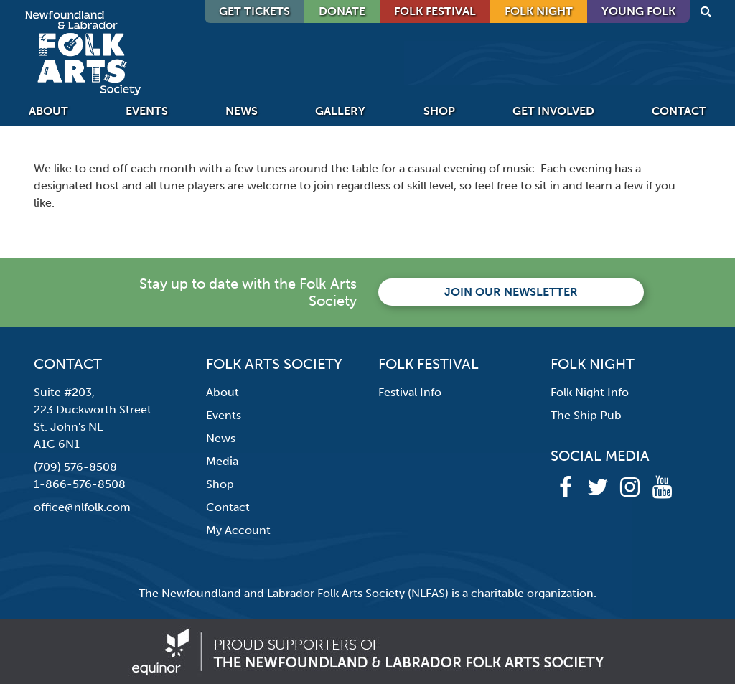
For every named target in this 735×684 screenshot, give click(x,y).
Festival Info (409, 392)
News (241, 111)
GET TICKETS (254, 11)
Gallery (340, 111)
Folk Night (539, 11)
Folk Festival (435, 11)
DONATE (342, 11)
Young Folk (638, 11)
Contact (679, 111)
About (48, 111)
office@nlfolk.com (82, 507)
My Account (238, 530)
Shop (439, 111)
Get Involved (553, 111)
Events (147, 111)
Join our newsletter (511, 292)
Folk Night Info (590, 392)
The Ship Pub (586, 415)
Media (222, 461)
